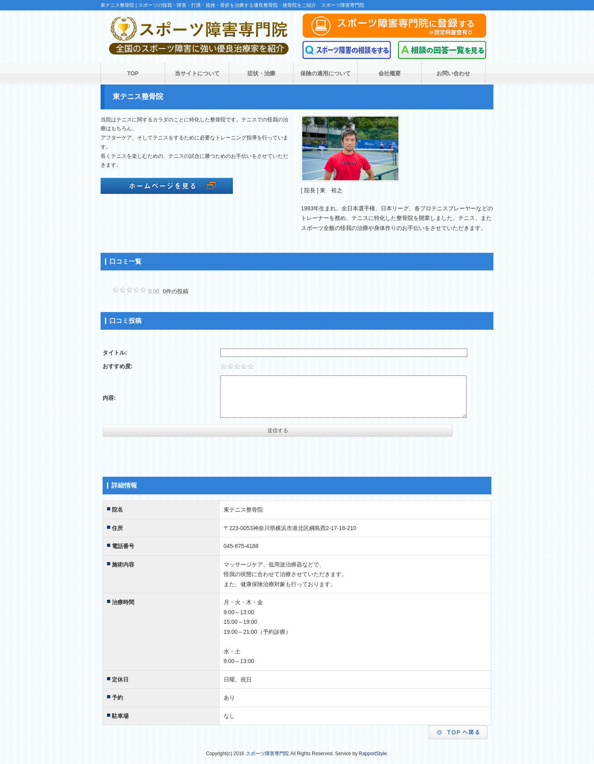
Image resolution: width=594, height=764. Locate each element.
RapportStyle (372, 753)
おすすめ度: (118, 366)
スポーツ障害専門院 (267, 753)
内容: (109, 398)
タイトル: (115, 352)
